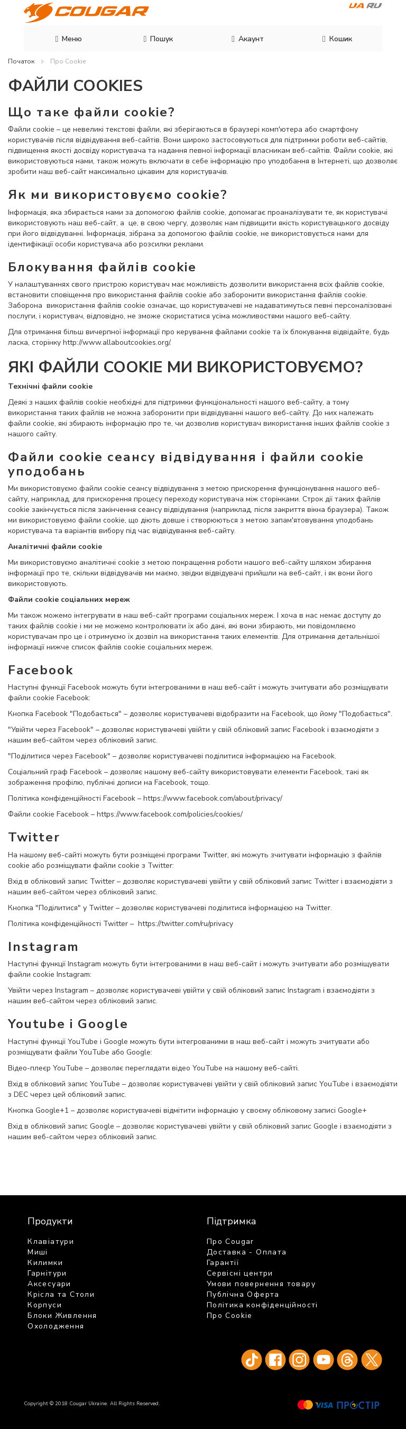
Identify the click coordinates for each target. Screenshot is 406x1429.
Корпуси (44, 1305)
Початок (22, 61)
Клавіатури (50, 1241)
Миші (37, 1252)
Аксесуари (49, 1284)
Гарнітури (47, 1273)
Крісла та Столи (61, 1294)
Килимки (45, 1263)
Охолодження (55, 1326)
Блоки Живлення (62, 1316)
